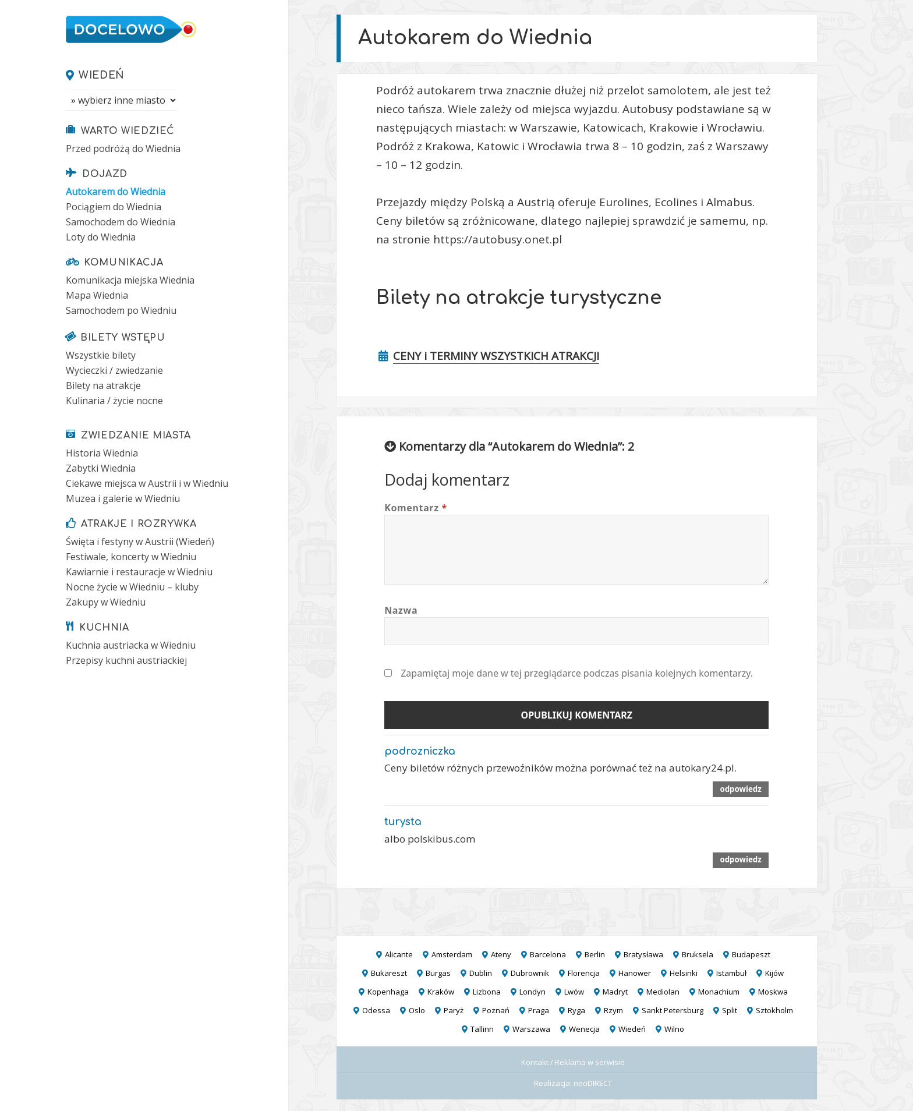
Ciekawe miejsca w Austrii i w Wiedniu (147, 483)
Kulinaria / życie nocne (114, 400)
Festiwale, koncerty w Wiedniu (131, 556)
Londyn (532, 991)
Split (729, 1010)
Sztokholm (774, 1010)
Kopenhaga (388, 991)
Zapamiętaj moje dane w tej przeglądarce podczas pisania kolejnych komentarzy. (577, 673)
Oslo (417, 1010)
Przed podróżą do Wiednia (123, 148)
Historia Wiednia (102, 453)
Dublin (480, 973)
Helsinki (684, 973)
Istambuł (731, 973)
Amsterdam (451, 954)
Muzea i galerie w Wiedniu (123, 498)
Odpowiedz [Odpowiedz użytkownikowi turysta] (740, 859)
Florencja (584, 973)
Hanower (634, 973)
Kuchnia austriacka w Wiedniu (131, 645)
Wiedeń (102, 75)
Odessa (376, 1010)
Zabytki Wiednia (101, 468)
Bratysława (643, 954)
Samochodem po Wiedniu (121, 310)
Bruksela (697, 954)
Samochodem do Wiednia (120, 221)
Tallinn (482, 1029)
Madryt (615, 991)
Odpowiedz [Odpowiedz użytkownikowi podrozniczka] (740, 789)
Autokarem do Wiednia (115, 191)
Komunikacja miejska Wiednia (130, 280)
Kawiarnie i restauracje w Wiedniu (139, 571)
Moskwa (773, 991)
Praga (538, 1010)
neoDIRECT (593, 1083)
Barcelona (548, 954)
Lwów (574, 991)
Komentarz (415, 507)
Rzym (613, 1010)
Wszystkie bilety (101, 355)
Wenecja (584, 1029)
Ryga (576, 1010)
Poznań (495, 1010)
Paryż (453, 1010)
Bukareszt (389, 973)
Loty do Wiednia (101, 237)
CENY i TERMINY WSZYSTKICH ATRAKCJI (496, 355)
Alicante (399, 954)
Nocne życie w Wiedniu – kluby (132, 587)
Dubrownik (530, 973)
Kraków (440, 991)
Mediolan (663, 991)
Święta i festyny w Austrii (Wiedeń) (140, 541)
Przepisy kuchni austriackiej (126, 660)
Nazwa (400, 610)
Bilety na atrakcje (103, 385)
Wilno (674, 1029)
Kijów (774, 973)
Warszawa (531, 1029)
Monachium (718, 991)
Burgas (438, 973)
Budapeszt (751, 954)
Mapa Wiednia (97, 295)
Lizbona (487, 991)
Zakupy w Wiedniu (106, 602)
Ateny (501, 954)
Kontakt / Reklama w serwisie (573, 1062)
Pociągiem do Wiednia (113, 206)
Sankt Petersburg (672, 1010)
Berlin (595, 954)
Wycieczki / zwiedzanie (114, 370)
